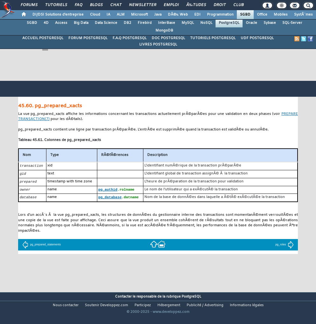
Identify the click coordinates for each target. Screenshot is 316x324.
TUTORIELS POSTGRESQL (213, 38)
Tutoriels (56, 5)
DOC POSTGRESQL (168, 38)
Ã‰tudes (196, 5)
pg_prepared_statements (41, 246)
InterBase (166, 23)
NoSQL (206, 23)
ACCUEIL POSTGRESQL (42, 38)
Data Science (106, 23)
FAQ (78, 5)
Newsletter (142, 5)
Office (262, 14)
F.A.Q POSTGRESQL (130, 38)
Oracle (251, 23)
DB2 (127, 23)
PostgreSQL (229, 23)
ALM (121, 14)
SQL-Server (292, 23)
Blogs (96, 5)
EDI (197, 14)
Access (61, 23)
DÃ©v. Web (178, 14)
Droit (219, 5)
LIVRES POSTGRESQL (158, 44)
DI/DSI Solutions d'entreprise (58, 14)
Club (238, 5)
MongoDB (164, 30)
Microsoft (139, 14)
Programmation (220, 14)
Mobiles (281, 14)
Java (157, 14)
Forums (29, 5)
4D (46, 23)
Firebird (145, 23)
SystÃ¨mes (303, 14)
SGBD (245, 14)
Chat (116, 5)
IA (108, 14)
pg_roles (284, 246)
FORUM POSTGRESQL (87, 38)
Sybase (270, 23)
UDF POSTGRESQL (257, 38)
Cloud (95, 14)
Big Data (81, 23)
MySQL (188, 23)
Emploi (171, 5)
